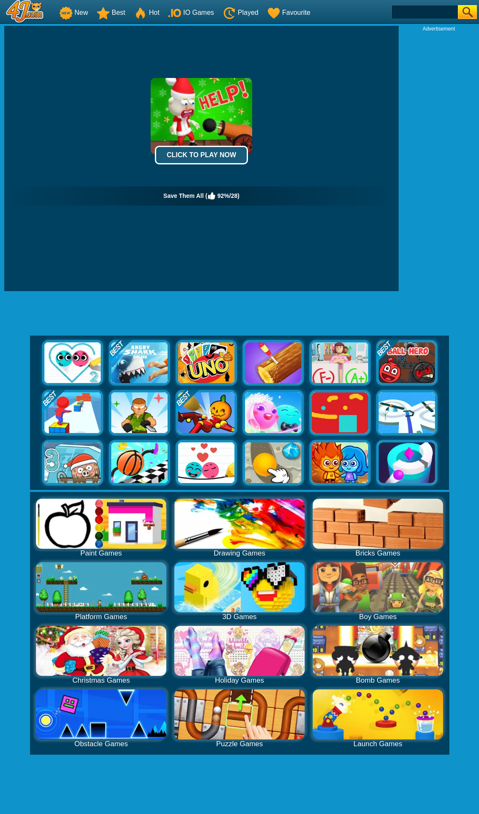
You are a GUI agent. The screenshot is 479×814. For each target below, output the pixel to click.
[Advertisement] (439, 159)
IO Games (191, 12)
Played (241, 12)
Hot (147, 12)
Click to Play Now (201, 154)
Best (110, 12)
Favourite (289, 12)
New (73, 12)
